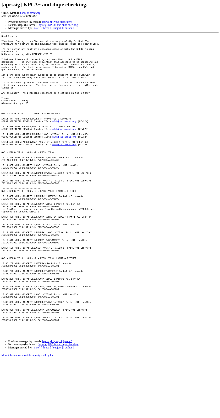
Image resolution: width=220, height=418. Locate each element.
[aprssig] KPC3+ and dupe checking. (58, 24)
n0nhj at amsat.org (30, 12)
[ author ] (68, 28)
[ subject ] (57, 28)
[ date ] (36, 28)
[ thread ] (46, 28)
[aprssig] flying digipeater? (57, 21)
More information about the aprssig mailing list (27, 415)
